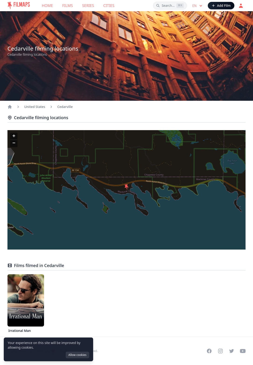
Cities (108, 5)
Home (47, 5)
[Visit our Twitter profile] (231, 351)
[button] (126, 187)
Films (67, 5)
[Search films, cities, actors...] (170, 6)
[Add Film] (221, 5)
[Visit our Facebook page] (209, 351)
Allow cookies (77, 355)
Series (88, 5)
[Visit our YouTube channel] (243, 351)
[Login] (241, 5)
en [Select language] (197, 5)
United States (34, 106)
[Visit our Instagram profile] (220, 351)
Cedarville (65, 106)
